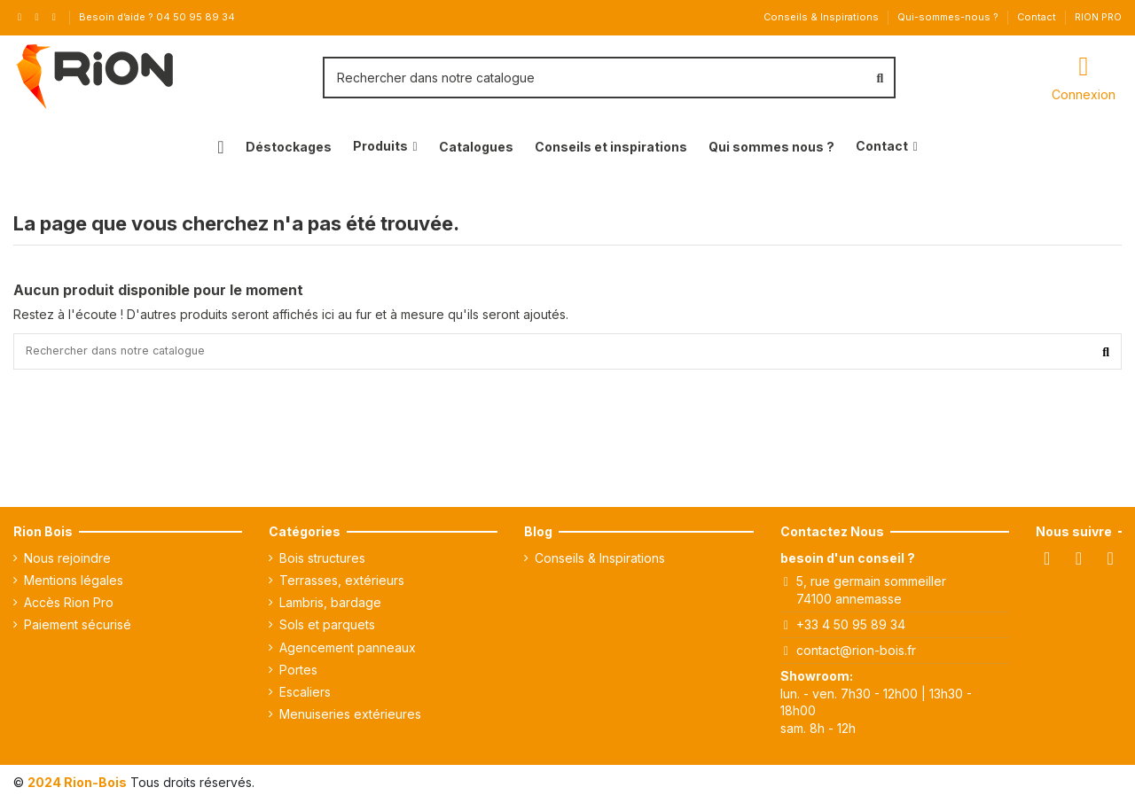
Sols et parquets (327, 628)
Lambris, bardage (330, 606)
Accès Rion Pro (69, 606)
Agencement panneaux (347, 651)
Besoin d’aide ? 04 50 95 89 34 (157, 17)
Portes (298, 673)
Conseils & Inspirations (822, 17)
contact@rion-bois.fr (856, 653)
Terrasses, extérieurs (341, 583)
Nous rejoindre (67, 561)
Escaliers (305, 695)
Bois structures (322, 561)
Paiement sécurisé (77, 628)
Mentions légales (73, 583)
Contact (1038, 17)
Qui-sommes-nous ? (949, 17)
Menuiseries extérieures (350, 718)
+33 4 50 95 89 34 (850, 627)
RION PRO (1098, 17)
